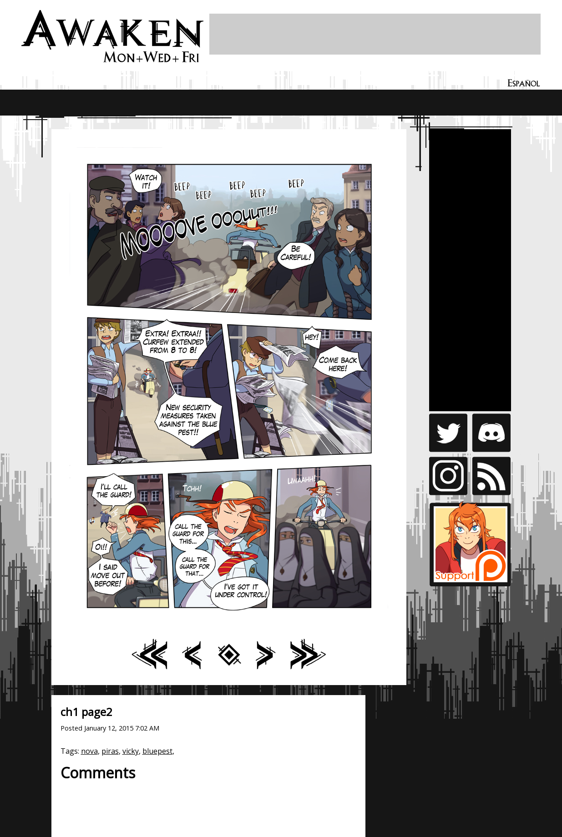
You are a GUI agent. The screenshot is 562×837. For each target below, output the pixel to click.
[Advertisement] (375, 34)
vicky (130, 751)
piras (110, 751)
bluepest (157, 751)
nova (89, 751)
